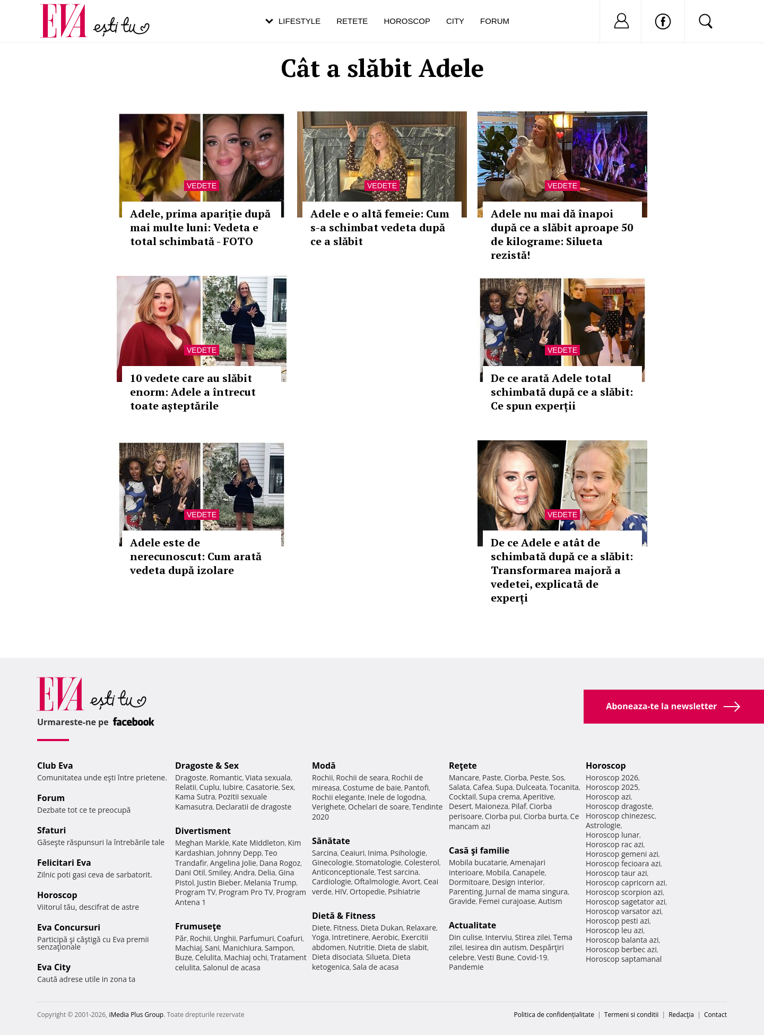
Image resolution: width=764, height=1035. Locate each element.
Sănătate (331, 841)
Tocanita (564, 787)
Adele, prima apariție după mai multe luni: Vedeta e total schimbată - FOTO (200, 227)
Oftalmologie (376, 881)
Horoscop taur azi (616, 873)
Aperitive (538, 797)
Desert (460, 806)
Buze (183, 957)
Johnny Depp (239, 853)
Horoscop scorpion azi (624, 892)
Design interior (517, 882)
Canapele (529, 872)
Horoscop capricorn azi (625, 882)
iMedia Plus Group (136, 1014)
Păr (181, 938)
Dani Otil (190, 872)
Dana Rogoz (280, 863)
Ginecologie (332, 862)
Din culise (465, 937)
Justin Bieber (218, 882)
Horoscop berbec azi (621, 949)
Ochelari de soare (378, 807)
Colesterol (421, 862)
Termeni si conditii (631, 1014)
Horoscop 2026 (612, 777)
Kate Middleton (258, 843)
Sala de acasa (375, 967)
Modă (324, 765)
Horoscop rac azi (615, 844)
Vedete (201, 185)
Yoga (320, 937)
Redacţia (681, 1014)
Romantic (226, 777)
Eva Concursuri (68, 927)
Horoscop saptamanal (624, 959)
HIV (341, 891)
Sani (212, 948)
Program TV (195, 892)
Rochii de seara (362, 777)
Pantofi (416, 787)
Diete (321, 928)
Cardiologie (331, 881)
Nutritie (361, 947)
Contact (715, 1014)
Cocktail (462, 797)
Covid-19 (532, 957)
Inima (377, 853)
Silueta (377, 957)
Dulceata (531, 787)
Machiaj (188, 948)
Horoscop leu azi (614, 930)
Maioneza (491, 806)
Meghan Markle (202, 843)
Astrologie (603, 825)
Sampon (279, 948)
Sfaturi (51, 830)
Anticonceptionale (343, 872)
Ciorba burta (545, 816)
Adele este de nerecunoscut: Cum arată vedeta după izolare (196, 556)
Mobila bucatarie (478, 862)
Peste (539, 777)
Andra (244, 872)
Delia (266, 872)
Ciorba (515, 777)
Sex (288, 787)
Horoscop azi (608, 797)
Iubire (232, 787)
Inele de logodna (396, 797)
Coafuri (289, 938)
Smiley (219, 872)
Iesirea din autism (496, 947)
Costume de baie (372, 787)
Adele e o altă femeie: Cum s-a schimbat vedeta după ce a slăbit (379, 227)
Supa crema (499, 797)
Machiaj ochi (245, 957)
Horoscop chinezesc (620, 816)
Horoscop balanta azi (622, 940)
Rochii (200, 938)
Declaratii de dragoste (254, 807)
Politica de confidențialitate (554, 1014)
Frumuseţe (198, 926)
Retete (352, 20)
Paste (491, 777)
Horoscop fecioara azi (623, 863)
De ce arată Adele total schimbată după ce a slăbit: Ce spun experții (562, 392)
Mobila (497, 872)
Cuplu (209, 787)
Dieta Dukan (381, 928)
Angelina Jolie (233, 863)
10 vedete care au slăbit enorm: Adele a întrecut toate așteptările (193, 392)
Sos (558, 777)
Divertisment (203, 831)
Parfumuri (256, 938)
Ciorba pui (502, 816)
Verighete (328, 807)
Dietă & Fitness (344, 915)
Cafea (482, 787)
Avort (411, 881)
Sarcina (324, 853)
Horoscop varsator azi (623, 911)
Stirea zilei (532, 937)
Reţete (463, 765)
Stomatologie (378, 862)
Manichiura (242, 948)
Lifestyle (299, 20)
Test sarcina (398, 872)
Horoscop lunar (612, 835)
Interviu (498, 937)
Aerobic (385, 937)
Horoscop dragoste (619, 806)
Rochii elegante (338, 797)
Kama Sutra (195, 797)
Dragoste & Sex (207, 765)
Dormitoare (469, 882)
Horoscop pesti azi (617, 921)
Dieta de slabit (402, 947)
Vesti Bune (496, 957)
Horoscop (407, 20)
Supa (504, 787)
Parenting (465, 891)
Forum (494, 20)
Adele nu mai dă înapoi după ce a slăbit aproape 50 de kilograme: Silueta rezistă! (562, 234)
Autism (550, 901)
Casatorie (262, 787)
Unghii (225, 938)
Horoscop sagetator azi (625, 902)
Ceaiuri (353, 853)
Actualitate (472, 925)
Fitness (345, 928)
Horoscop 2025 (612, 787)
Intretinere (350, 937)
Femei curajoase (507, 901)
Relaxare (421, 928)
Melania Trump (270, 882)
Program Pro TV (246, 892)
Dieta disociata (337, 957)
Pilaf (518, 806)
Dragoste (190, 777)
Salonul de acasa (232, 967)
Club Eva (55, 765)
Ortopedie (367, 891)
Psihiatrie (404, 891)
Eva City (54, 967)
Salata (459, 787)
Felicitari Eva (64, 862)
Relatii (185, 787)
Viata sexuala (268, 777)
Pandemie (466, 967)
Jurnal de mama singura (526, 891)
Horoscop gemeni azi (622, 854)
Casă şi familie (479, 850)
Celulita (208, 957)
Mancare (464, 777)
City (455, 20)
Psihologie (408, 853)
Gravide (462, 901)
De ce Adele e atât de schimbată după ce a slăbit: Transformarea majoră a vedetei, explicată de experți (562, 570)
